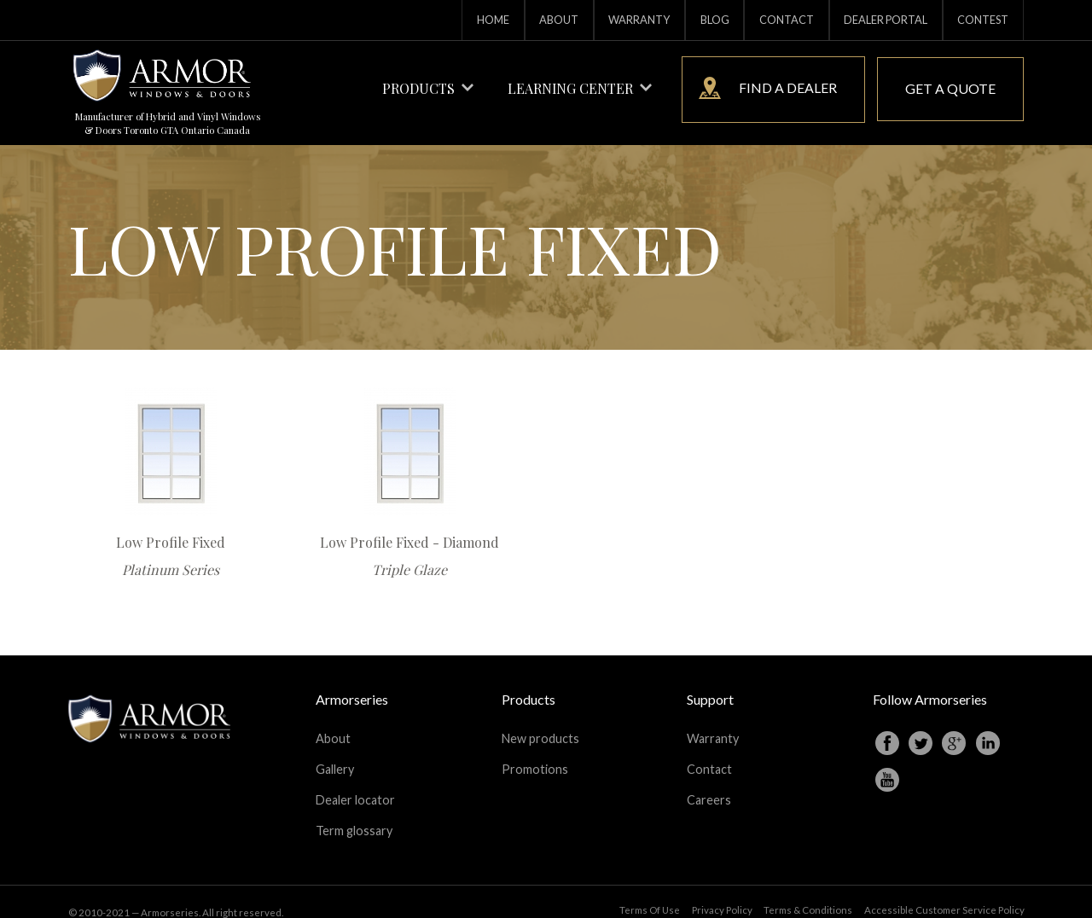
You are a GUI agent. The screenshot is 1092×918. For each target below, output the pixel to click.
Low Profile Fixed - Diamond (409, 542)
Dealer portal (885, 19)
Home (493, 19)
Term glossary (354, 812)
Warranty (639, 19)
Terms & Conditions (808, 890)
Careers (709, 787)
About (558, 19)
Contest (982, 19)
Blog (714, 19)
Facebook (887, 743)
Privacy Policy (722, 890)
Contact (786, 19)
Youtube (887, 780)
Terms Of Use (649, 890)
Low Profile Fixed (170, 542)
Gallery (335, 761)
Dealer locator (355, 787)
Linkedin (988, 743)
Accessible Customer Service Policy (944, 890)
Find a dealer (768, 88)
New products (540, 736)
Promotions (535, 761)
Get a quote (950, 88)
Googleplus (954, 743)
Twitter (920, 743)
